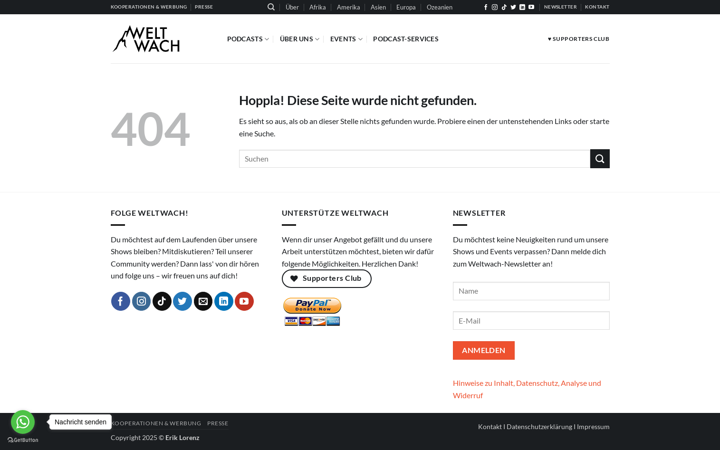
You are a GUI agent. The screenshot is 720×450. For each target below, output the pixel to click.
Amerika (348, 7)
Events (346, 39)
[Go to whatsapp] (23, 422)
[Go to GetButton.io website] (23, 440)
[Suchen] (271, 7)
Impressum (593, 426)
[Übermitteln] (599, 158)
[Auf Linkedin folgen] (522, 7)
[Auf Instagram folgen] (495, 7)
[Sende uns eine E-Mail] (203, 301)
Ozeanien (439, 7)
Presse (218, 423)
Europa (406, 7)
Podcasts (248, 39)
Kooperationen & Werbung (156, 423)
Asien (378, 7)
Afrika (317, 7)
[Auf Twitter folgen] (513, 7)
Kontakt (490, 426)
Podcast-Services (406, 39)
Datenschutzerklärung (539, 426)
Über (292, 7)
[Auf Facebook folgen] (486, 7)
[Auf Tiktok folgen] (504, 7)
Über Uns (300, 39)
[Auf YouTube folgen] (531, 7)
